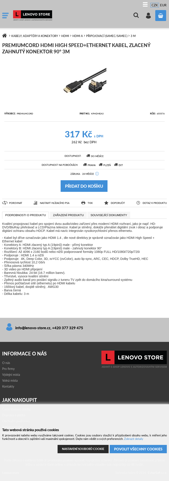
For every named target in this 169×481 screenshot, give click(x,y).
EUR (163, 5)
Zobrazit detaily (133, 437)
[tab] (25, 215)
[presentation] (25, 215)
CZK (155, 5)
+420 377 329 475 (67, 327)
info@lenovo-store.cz (32, 327)
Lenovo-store (46, 15)
